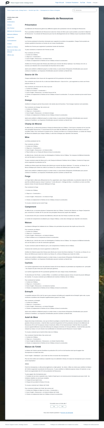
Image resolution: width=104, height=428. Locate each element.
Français (96, 2)
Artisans (9, 25)
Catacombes (10, 37)
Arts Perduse (10, 28)
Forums (89, 2)
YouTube (82, 2)
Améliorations (11, 21)
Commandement (11, 40)
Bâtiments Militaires (12, 34)
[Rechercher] (84, 10)
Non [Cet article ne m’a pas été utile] (62, 406)
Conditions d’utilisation (39, 424)
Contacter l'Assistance (72, 2)
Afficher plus (10, 55)
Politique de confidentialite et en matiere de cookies (64, 424)
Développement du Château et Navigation (50, 10)
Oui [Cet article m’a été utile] (54, 406)
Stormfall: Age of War (34, 10)
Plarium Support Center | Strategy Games (17, 10)
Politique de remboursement (91, 424)
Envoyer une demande (67, 412)
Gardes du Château (12, 47)
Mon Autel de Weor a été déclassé (14, 51)
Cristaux (9, 43)
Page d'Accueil (59, 2)
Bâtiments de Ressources (14, 31)
